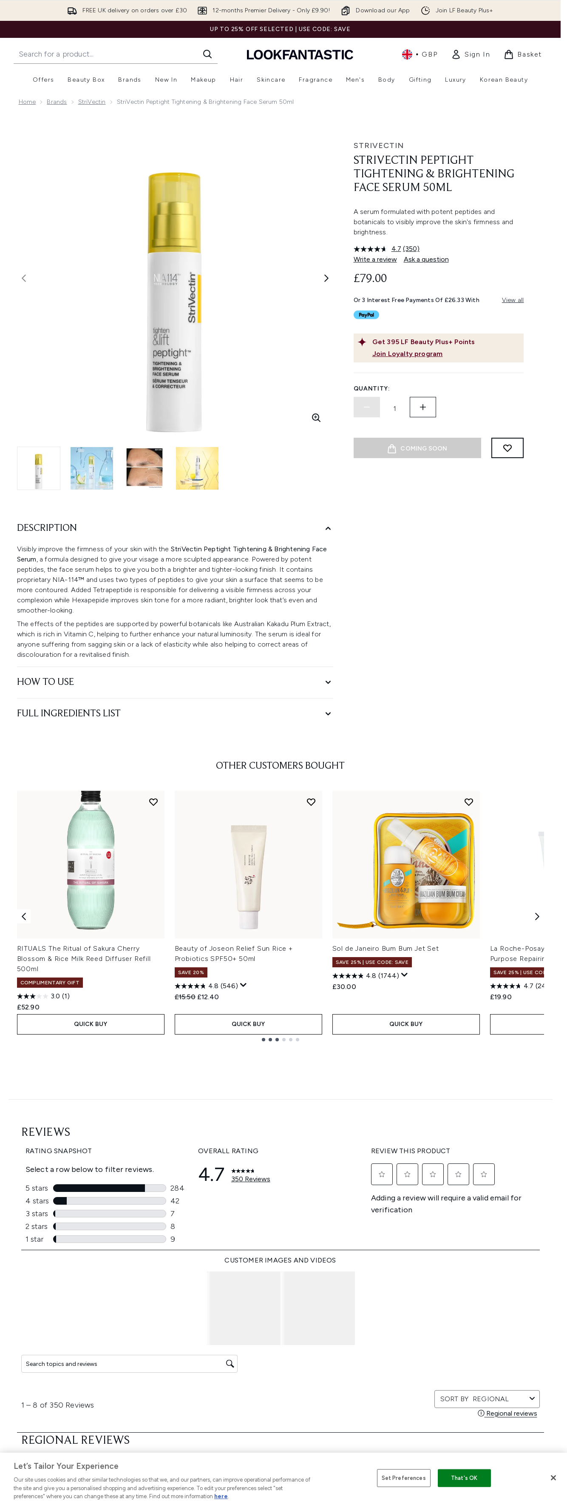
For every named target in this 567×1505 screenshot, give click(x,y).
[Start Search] (207, 54)
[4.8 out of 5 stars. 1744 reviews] (365, 976)
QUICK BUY (91, 1024)
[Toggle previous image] (24, 278)
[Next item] (537, 916)
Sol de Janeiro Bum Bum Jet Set (385, 948)
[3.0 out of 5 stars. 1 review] (43, 996)
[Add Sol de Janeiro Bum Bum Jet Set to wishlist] (469, 802)
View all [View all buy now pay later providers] (513, 300)
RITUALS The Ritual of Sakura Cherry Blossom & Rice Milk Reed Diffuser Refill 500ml (84, 958)
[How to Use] (175, 682)
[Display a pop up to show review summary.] (243, 985)
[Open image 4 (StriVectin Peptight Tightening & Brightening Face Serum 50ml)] (197, 468)
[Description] (175, 528)
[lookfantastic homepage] (300, 54)
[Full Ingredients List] (175, 714)
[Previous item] (24, 916)
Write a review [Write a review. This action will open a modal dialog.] (375, 259)
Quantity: (372, 388)
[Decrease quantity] (367, 407)
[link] (470, 54)
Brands (57, 101)
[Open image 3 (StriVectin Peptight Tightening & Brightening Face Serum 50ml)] (144, 468)
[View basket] (523, 54)
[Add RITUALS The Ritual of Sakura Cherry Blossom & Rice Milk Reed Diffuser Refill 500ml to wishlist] (153, 802)
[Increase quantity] (423, 407)
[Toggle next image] (326, 278)
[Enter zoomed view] (316, 418)
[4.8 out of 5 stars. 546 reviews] (206, 986)
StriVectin (92, 101)
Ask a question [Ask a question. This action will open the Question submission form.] (426, 259)
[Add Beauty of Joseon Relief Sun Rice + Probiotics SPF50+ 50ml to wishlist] (311, 802)
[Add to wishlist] (507, 448)
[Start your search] (116, 54)
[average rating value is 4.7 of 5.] (378, 249)
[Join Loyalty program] (446, 354)
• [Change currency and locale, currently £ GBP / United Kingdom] (419, 54)
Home (27, 101)
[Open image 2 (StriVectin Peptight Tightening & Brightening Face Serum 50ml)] (92, 468)
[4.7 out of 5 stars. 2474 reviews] (523, 986)
